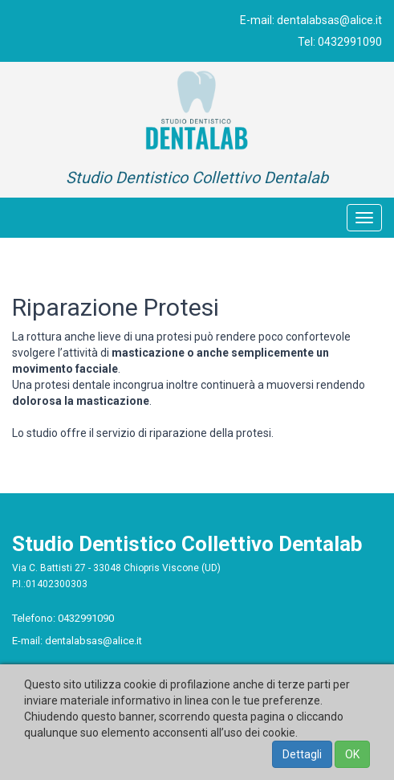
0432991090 (350, 41)
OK (352, 754)
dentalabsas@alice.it (329, 20)
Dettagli (302, 754)
